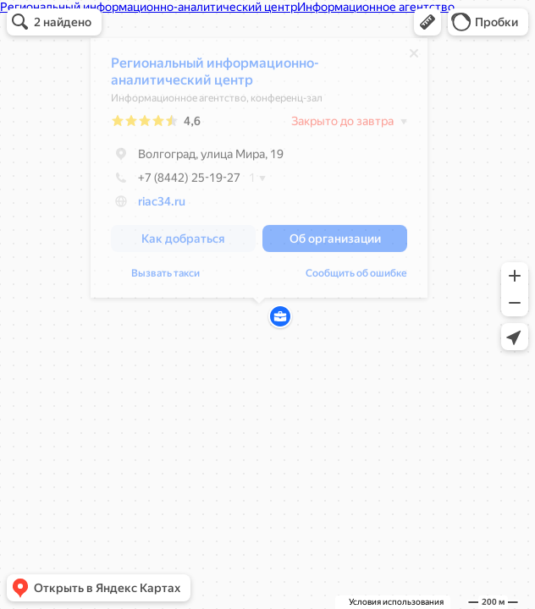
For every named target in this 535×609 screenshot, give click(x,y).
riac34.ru (161, 205)
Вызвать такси (165, 277)
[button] (427, 22)
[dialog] (259, 172)
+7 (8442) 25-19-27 (175, 182)
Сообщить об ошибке (356, 277)
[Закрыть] (414, 57)
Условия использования (396, 601)
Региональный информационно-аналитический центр (215, 75)
